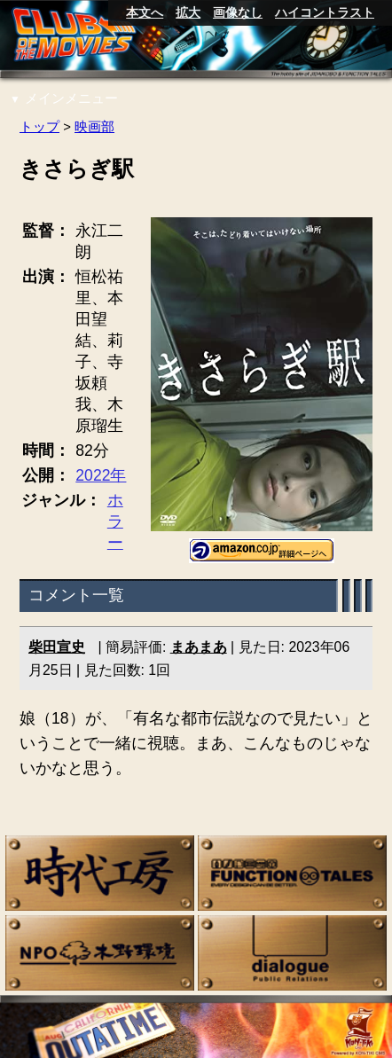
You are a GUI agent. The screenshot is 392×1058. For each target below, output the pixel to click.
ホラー (115, 521)
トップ (39, 126)
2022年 (100, 475)
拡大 (188, 12)
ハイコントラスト (324, 12)
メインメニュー (64, 98)
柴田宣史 (56, 646)
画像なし (238, 12)
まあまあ (198, 646)
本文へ (144, 12)
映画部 (94, 126)
